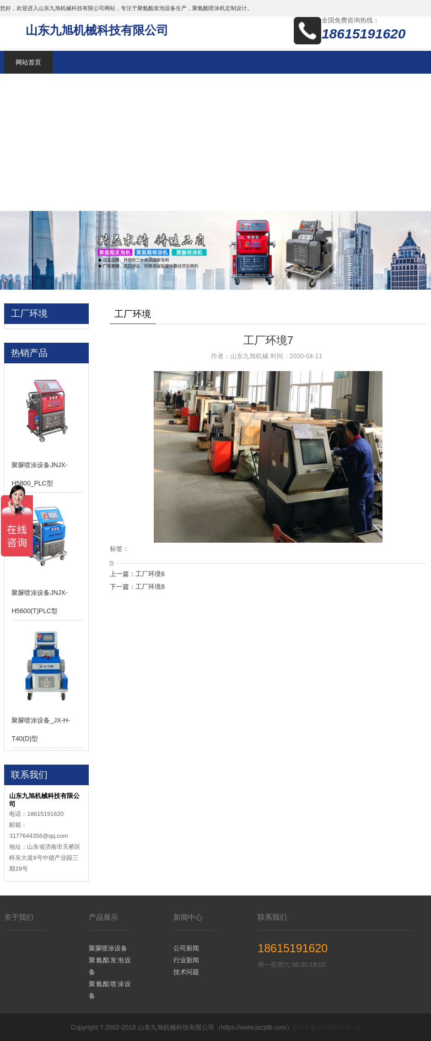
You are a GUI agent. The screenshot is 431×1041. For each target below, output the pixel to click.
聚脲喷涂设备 (108, 948)
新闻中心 (188, 917)
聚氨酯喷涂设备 (110, 989)
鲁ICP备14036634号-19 (327, 1027)
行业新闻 (186, 960)
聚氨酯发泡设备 (110, 966)
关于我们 (18, 917)
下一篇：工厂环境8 (137, 586)
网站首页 (28, 62)
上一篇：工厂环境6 (137, 573)
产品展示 (103, 917)
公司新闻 (186, 948)
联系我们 (272, 917)
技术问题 (186, 972)
